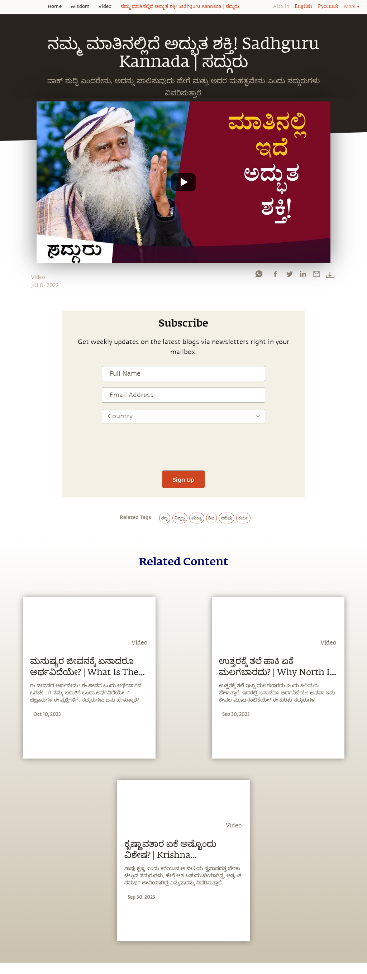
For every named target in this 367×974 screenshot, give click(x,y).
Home (55, 6)
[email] (316, 275)
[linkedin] (303, 275)
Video (105, 6)
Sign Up (183, 479)
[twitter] (289, 275)
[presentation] (183, 443)
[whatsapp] (259, 275)
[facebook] (275, 276)
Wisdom (80, 6)
